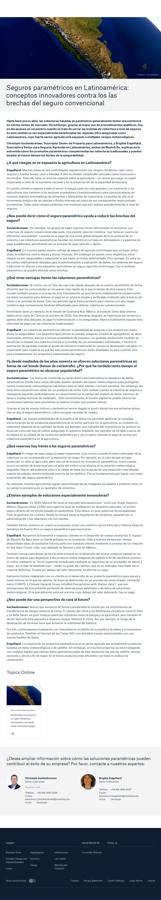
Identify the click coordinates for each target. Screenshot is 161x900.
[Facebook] (135, 851)
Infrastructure (61, 852)
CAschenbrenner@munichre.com (53, 799)
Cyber (9, 868)
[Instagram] (127, 851)
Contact (75, 880)
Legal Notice (136, 880)
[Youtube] (119, 851)
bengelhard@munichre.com (125, 796)
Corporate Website (92, 852)
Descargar (42, 802)
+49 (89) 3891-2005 (47, 792)
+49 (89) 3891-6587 (121, 789)
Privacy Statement (93, 880)
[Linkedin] (111, 851)
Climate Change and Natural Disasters (16, 860)
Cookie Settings (116, 880)
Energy (33, 865)
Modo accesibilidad (21, 881)
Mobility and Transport (61, 867)
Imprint (151, 880)
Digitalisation (37, 852)
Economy (34, 858)
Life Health (60, 858)
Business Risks (13, 852)
